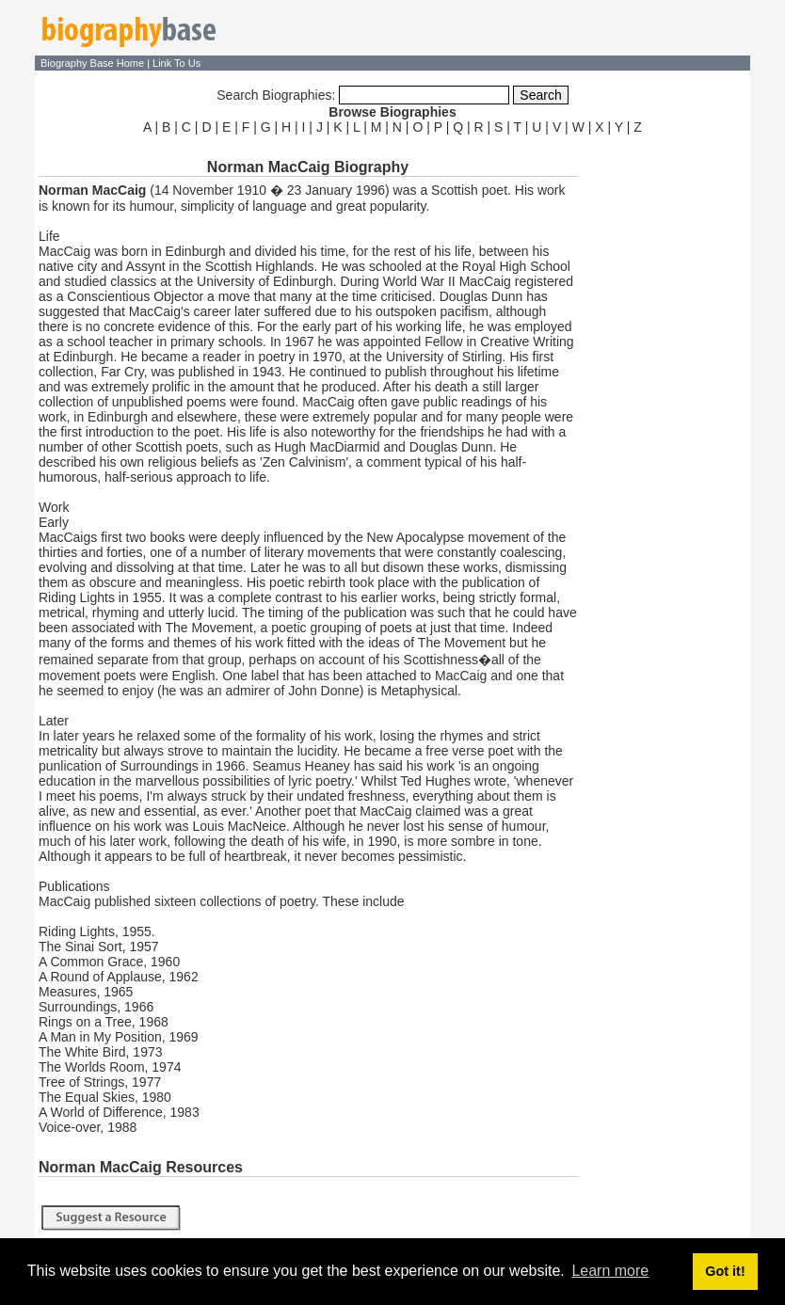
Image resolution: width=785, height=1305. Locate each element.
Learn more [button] (610, 1271)
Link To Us (176, 63)
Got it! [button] (725, 1271)
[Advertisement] (665, 421)
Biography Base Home (93, 63)
